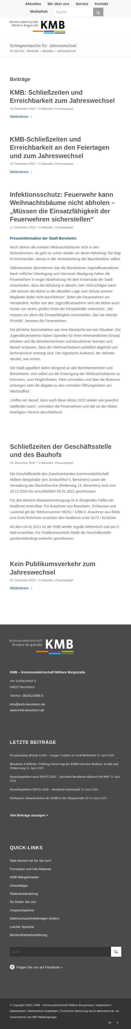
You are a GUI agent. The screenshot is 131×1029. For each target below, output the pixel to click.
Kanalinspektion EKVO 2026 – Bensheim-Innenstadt (45, 789)
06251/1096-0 (33, 696)
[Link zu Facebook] (117, 1022)
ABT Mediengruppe (44, 1017)
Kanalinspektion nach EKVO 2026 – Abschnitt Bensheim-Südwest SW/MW (59, 776)
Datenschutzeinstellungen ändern (34, 918)
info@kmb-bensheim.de (27, 704)
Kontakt (101, 4)
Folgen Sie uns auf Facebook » (39, 967)
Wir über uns (58, 4)
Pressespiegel (64, 108)
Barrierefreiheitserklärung (28, 935)
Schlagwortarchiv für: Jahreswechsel (43, 46)
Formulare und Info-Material (30, 869)
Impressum (103, 1005)
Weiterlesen (21, 117)
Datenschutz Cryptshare (43, 1010)
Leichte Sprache (22, 927)
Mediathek (39, 11)
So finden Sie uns (23, 902)
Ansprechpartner (22, 910)
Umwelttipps (19, 885)
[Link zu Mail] (110, 1022)
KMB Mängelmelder (24, 877)
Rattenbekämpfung (24, 894)
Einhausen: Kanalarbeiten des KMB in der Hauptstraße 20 (49, 798)
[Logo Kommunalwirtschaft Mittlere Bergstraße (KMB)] (54, 29)
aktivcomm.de (105, 1010)
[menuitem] (33, 4)
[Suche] (78, 12)
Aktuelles (33, 4)
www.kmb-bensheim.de (27, 710)
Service (82, 4)
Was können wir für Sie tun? (30, 861)
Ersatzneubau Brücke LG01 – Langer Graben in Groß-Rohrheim (53, 755)
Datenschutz (17, 1010)
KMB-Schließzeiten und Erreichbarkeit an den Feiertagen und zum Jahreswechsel (59, 147)
